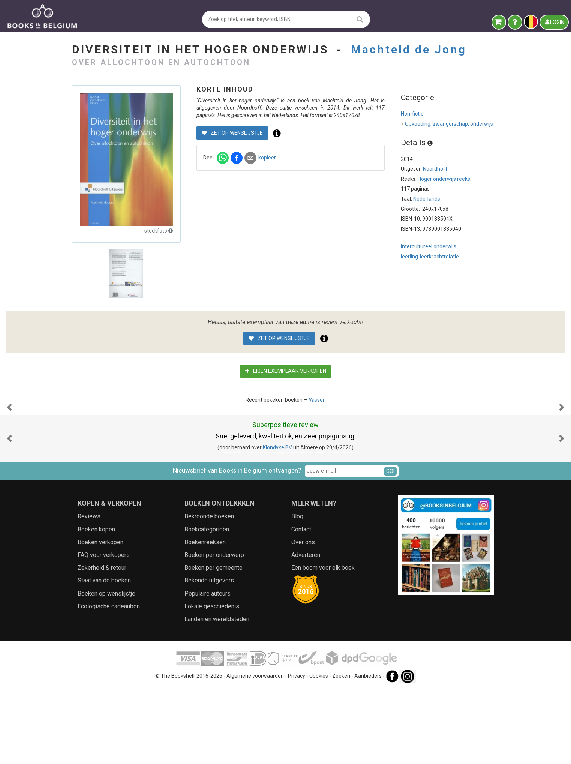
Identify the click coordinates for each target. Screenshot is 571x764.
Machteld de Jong (408, 49)
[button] (9, 444)
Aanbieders (368, 751)
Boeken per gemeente (213, 642)
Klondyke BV (277, 522)
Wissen (317, 400)
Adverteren (305, 629)
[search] (359, 19)
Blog (297, 591)
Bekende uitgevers (209, 655)
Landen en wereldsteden (216, 694)
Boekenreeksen (205, 617)
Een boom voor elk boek (323, 642)
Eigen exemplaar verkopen (285, 371)
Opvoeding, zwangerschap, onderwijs (447, 124)
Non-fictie (412, 114)
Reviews (89, 591)
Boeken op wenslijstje (106, 668)
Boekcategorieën (206, 604)
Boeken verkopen (100, 617)
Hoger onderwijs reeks (444, 179)
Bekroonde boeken (209, 591)
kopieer (267, 158)
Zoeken (341, 751)
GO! (390, 546)
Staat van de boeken (104, 655)
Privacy (296, 751)
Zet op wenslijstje (232, 133)
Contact (301, 604)
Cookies (318, 751)
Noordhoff (435, 169)
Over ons (303, 617)
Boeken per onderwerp (214, 629)
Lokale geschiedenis (211, 681)
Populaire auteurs (207, 668)
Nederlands (426, 199)
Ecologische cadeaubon (109, 681)
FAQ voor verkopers (104, 629)
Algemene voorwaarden (255, 751)
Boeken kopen (96, 604)
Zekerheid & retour (102, 642)
